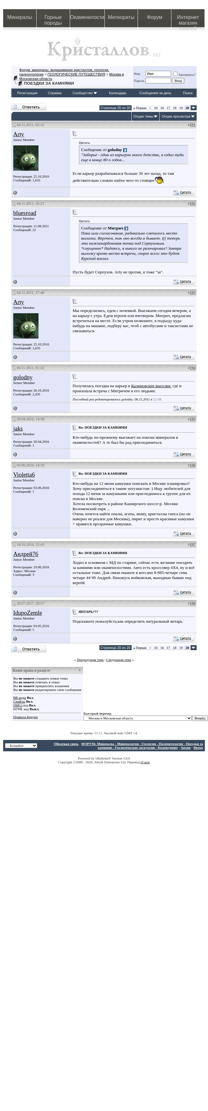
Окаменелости (87, 17)
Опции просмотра (176, 116)
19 (181, 108)
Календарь (118, 93)
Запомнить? (184, 74)
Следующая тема (118, 660)
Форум (154, 17)
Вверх (198, 747)
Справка (55, 93)
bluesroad (24, 213)
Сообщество (85, 93)
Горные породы (53, 20)
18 (174, 108)
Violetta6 (24, 474)
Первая (139, 108)
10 (155, 108)
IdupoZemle (27, 612)
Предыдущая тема (90, 660)
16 (162, 108)
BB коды (19, 697)
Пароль (139, 80)
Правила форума (25, 717)
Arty (18, 134)
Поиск (188, 93)
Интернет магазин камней (188, 21)
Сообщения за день (155, 93)
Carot (146, 762)
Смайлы (19, 701)
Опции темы (143, 116)
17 (168, 108)
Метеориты (121, 17)
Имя (137, 74)
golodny (23, 377)
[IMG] (17, 705)
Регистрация (27, 93)
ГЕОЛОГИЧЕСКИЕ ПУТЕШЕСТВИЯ (76, 74)
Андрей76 (25, 554)
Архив (186, 747)
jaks (18, 428)
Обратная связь (66, 744)
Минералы (19, 17)
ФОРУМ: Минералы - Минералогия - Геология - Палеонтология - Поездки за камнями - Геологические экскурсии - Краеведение (142, 745)
